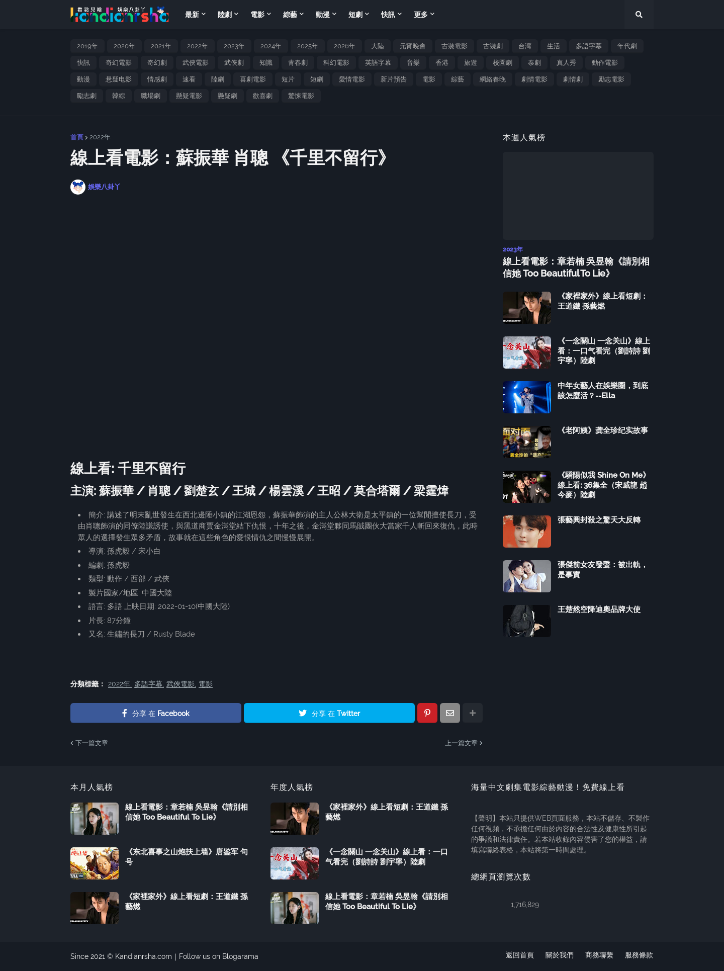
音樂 (413, 62)
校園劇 (502, 62)
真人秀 (566, 62)
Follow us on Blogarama (218, 956)
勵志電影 (611, 79)
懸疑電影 (189, 96)
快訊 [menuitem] (388, 15)
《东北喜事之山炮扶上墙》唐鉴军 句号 (186, 856)
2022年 (197, 46)
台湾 (524, 46)
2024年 (271, 46)
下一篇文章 (91, 743)
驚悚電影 (301, 96)
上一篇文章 (461, 743)
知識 (266, 62)
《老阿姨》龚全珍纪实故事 (603, 430)
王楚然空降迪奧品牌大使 (599, 609)
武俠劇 (234, 62)
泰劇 (534, 62)
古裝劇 (493, 46)
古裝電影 (454, 46)
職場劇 (150, 96)
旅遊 (470, 62)
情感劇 (157, 79)
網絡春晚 (493, 79)
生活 (553, 46)
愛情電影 (352, 79)
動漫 (83, 79)
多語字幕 (589, 46)
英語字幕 (378, 62)
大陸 (377, 46)
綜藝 (457, 79)
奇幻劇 (157, 62)
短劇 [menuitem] (355, 15)
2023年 (234, 46)
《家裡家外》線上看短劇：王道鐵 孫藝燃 (603, 301)
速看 (189, 79)
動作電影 (605, 62)
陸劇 (217, 79)
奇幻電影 (119, 62)
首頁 (76, 137)
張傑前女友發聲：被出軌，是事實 (603, 569)
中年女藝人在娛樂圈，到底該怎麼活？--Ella (603, 390)
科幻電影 (336, 62)
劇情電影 (534, 79)
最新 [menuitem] (192, 15)
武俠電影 (196, 62)
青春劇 (298, 62)
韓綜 (118, 96)
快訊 (83, 62)
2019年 (87, 46)
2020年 (124, 46)
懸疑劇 (227, 96)
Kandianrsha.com (143, 956)
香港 (441, 62)
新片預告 (394, 79)
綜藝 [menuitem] (290, 15)
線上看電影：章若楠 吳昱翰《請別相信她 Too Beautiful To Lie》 (576, 267)
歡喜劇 (263, 96)
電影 (428, 79)
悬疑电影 (119, 79)
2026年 (344, 46)
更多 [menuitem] (421, 15)
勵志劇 (87, 96)
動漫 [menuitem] (323, 15)
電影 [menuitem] (257, 15)
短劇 (316, 79)
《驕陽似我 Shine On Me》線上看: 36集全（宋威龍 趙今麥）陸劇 (604, 485)
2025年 (307, 46)
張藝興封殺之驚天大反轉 (599, 519)
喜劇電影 (253, 79)
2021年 (161, 46)
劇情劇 (573, 79)
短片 (288, 79)
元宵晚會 (413, 46)
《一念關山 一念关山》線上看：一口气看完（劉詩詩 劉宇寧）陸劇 (604, 350)
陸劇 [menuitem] (225, 15)
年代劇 (627, 46)
